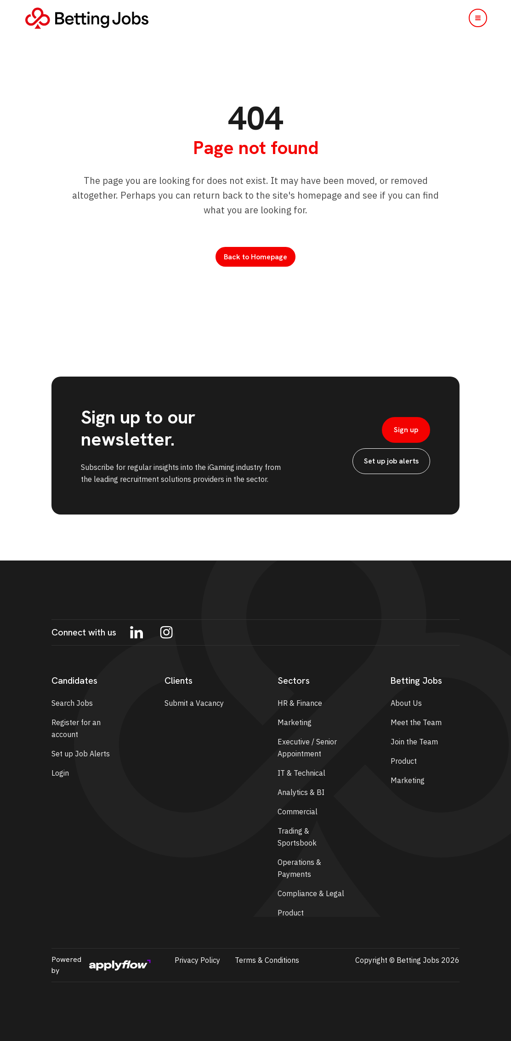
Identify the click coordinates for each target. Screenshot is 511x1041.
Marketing (295, 722)
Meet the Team (416, 722)
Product (291, 912)
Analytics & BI (301, 792)
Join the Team (414, 741)
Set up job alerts (391, 461)
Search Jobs (72, 703)
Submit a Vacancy (194, 703)
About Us (406, 703)
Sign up (406, 430)
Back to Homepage (255, 257)
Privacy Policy (197, 960)
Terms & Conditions (267, 960)
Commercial (298, 811)
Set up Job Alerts (80, 753)
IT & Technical (301, 773)
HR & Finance (300, 703)
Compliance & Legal (311, 893)
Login (60, 773)
